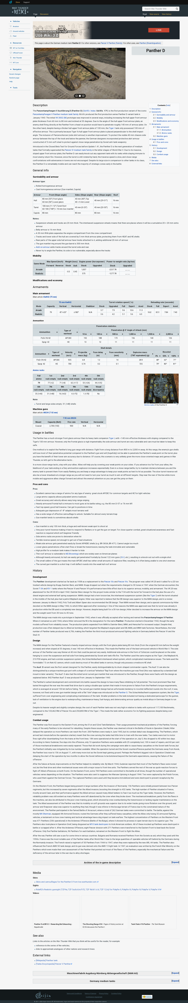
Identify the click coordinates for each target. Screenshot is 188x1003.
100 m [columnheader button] (99, 334)
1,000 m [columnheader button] (132, 334)
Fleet (14, 36)
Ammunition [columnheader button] (44, 332)
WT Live (16, 62)
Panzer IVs (123, 581)
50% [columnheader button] (164, 356)
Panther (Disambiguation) (150, 43)
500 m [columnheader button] (115, 334)
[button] (175, 862)
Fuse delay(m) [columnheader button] (98, 354)
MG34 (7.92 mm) (50, 412)
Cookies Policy (116, 993)
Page (35, 14)
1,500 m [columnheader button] (150, 334)
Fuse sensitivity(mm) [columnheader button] (116, 354)
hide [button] (168, 105)
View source (154, 14)
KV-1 (49, 588)
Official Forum (18, 53)
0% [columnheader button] (156, 356)
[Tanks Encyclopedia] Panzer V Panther (53, 964)
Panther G (123, 692)
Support (27, 2)
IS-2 (123, 557)
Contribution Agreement (94, 997)
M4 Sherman (45, 814)
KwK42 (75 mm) (50, 297)
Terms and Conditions (74, 993)
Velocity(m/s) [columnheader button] (68, 354)
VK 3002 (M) (61, 118)
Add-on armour (43, 247)
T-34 (41, 588)
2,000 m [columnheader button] (169, 334)
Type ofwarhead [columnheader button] (67, 332)
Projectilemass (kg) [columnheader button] (82, 354)
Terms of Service (90, 993)
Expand (175, 862)
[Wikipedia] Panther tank (46, 960)
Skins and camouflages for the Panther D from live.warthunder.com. (66, 882)
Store (18, 2)
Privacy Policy (103, 993)
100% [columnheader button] (173, 356)
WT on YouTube (18, 48)
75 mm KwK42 (65, 302)
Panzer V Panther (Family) (111, 43)
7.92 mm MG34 (69, 418)
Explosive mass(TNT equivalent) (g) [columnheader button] (140, 354)
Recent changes (15, 74)
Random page (14, 78)
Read (145, 14)
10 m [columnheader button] (84, 334)
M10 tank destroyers (99, 824)
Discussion (44, 14)
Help (11, 81)
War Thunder (17, 58)
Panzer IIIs (109, 581)
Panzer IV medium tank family (78, 150)
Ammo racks (38, 370)
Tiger (176, 692)
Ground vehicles (18, 31)
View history (166, 14)
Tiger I (112, 128)
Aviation (16, 26)
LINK (159, 30)
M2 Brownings (72, 554)
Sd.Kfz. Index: (90, 111)
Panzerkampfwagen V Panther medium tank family (55, 114)
